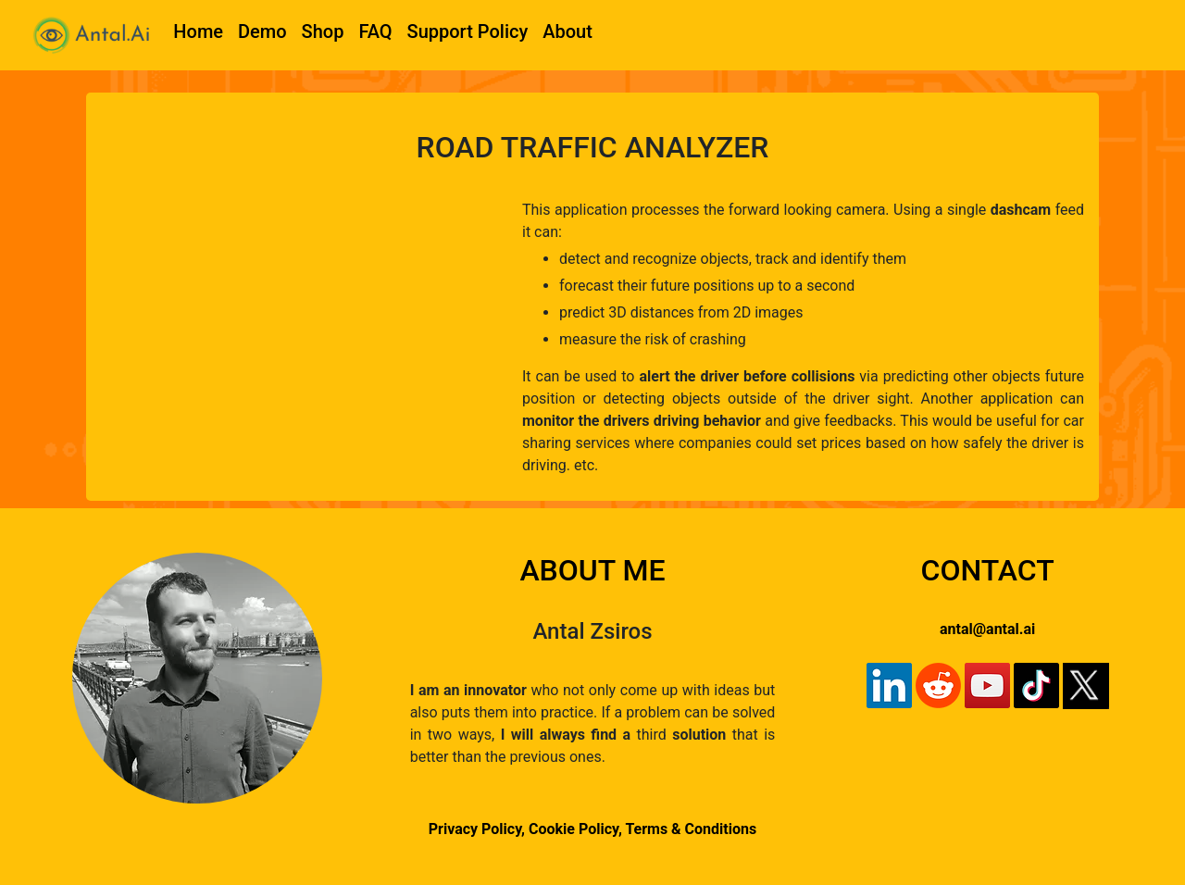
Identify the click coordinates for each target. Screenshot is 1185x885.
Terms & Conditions (690, 829)
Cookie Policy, (577, 829)
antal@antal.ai (987, 629)
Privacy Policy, (477, 829)
